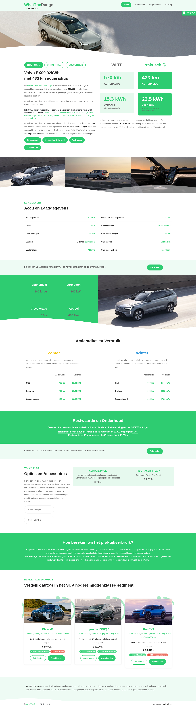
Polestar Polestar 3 (67, 112)
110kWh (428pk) (83, 633)
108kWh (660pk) (32, 633)
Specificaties (56, 658)
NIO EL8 (58, 115)
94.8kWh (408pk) (62, 633)
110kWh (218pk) (113, 633)
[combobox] (39, 509)
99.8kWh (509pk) (133, 633)
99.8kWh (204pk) (148, 637)
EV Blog (168, 4)
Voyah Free (37, 115)
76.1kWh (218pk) (163, 633)
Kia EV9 (28, 115)
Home (126, 4)
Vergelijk (189, 12)
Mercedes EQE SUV (84, 112)
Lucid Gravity (48, 115)
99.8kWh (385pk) (148, 633)
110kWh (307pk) (98, 633)
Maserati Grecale (51, 112)
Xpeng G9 (90, 115)
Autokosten (140, 4)
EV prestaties (155, 4)
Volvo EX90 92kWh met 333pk (39, 85)
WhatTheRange (32, 704)
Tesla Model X (30, 118)
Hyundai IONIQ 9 (70, 115)
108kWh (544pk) (47, 633)
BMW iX (82, 115)
